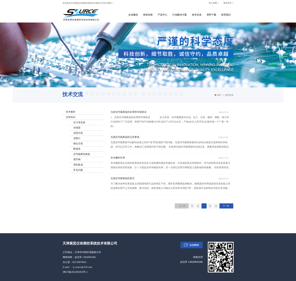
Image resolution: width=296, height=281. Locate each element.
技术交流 (196, 14)
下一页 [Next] (226, 206)
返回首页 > (228, 3)
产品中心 (162, 14)
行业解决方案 (179, 14)
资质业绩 (148, 14)
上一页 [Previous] (182, 206)
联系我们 (226, 14)
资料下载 (211, 14)
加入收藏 (214, 3)
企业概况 (133, 14)
